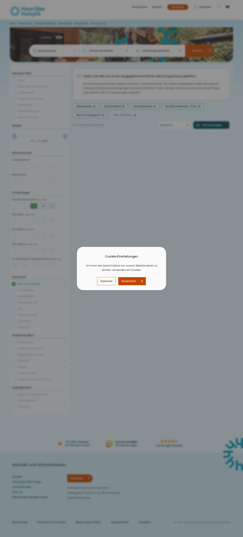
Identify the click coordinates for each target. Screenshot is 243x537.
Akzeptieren (128, 281)
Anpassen (106, 281)
